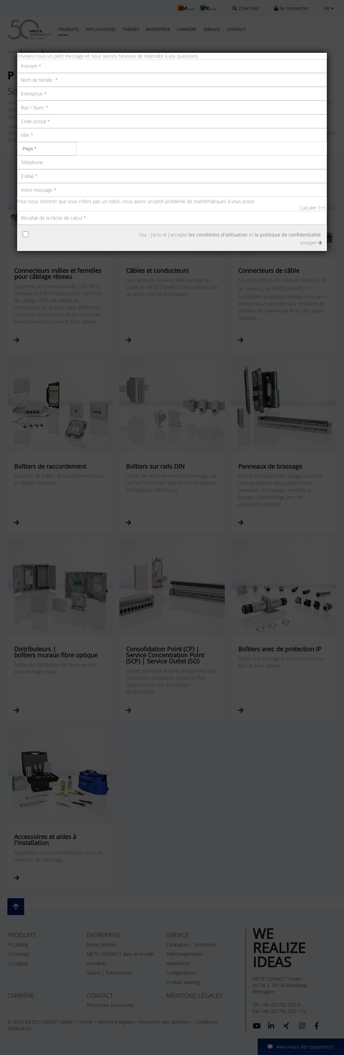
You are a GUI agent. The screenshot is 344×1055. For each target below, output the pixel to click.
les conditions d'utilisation (218, 234)
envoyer (311, 243)
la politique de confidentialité (288, 234)
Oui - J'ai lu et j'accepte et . (230, 234)
